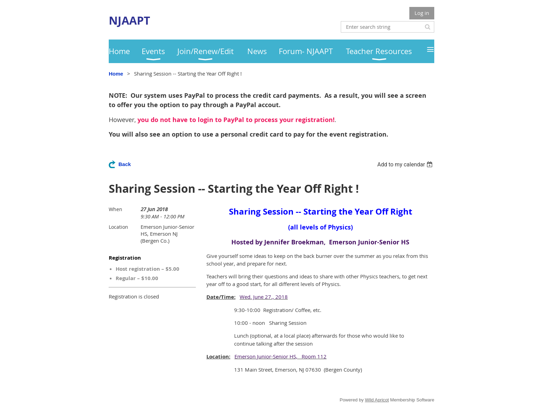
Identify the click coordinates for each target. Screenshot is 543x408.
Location (118, 227)
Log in (422, 12)
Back (124, 164)
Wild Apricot (377, 399)
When (115, 209)
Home (116, 74)
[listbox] (405, 164)
